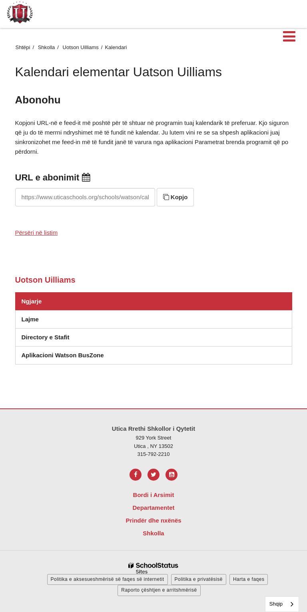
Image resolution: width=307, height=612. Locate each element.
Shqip (276, 604)
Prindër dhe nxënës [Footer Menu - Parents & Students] (153, 520)
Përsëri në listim (36, 232)
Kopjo (175, 197)
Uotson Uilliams (81, 47)
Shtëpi (23, 47)
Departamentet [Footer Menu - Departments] (153, 507)
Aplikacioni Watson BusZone (63, 355)
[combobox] (282, 604)
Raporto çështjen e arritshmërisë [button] (159, 590)
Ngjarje (32, 301)
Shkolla (46, 47)
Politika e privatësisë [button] (199, 579)
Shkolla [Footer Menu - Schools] (153, 533)
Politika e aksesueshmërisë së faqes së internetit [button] (107, 579)
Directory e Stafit (46, 337)
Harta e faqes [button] (249, 579)
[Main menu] (289, 36)
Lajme (30, 319)
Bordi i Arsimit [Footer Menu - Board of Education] (153, 494)
